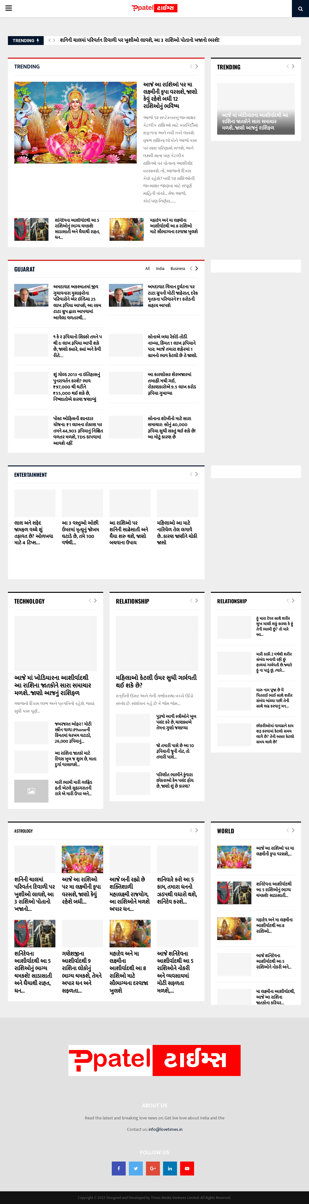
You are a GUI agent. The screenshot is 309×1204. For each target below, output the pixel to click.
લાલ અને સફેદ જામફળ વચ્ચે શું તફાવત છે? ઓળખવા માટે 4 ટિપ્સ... (33, 533)
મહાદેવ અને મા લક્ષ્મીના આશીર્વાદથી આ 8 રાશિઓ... (274, 925)
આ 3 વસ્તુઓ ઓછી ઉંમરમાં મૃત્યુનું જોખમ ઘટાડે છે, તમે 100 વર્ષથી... (80, 533)
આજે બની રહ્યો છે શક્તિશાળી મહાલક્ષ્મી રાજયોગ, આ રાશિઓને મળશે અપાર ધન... (130, 894)
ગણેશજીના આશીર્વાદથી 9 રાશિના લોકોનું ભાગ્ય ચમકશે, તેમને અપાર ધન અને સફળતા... (81, 972)
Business (178, 268)
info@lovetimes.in (165, 1129)
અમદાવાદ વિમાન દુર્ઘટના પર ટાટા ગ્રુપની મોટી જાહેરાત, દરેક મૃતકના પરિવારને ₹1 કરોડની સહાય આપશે (173, 296)
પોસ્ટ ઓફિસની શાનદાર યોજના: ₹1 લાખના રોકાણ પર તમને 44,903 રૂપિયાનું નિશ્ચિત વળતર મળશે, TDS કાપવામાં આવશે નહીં (78, 431)
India (160, 268)
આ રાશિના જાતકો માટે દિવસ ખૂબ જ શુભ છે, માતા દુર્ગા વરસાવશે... (75, 759)
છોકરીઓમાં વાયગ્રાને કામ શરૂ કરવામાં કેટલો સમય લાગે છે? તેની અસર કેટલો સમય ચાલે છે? (275, 734)
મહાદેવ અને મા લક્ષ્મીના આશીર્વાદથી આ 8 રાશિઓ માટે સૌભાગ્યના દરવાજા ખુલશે (174, 226)
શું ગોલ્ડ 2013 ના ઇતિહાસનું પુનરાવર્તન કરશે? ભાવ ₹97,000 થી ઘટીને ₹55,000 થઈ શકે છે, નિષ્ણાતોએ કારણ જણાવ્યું (76, 387)
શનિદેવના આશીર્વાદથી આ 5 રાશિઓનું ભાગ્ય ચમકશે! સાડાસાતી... (274, 890)
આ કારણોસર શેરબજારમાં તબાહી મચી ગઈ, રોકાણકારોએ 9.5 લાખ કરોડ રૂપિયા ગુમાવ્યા (172, 384)
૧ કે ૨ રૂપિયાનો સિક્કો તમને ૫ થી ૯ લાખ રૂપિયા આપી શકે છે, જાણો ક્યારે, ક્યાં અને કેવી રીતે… (77, 346)
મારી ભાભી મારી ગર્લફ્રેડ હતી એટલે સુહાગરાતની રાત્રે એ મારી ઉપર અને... (73, 788)
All (147, 268)
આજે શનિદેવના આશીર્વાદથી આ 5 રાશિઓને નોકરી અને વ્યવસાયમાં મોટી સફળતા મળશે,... (175, 972)
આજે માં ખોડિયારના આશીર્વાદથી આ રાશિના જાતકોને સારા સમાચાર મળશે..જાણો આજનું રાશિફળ (255, 121)
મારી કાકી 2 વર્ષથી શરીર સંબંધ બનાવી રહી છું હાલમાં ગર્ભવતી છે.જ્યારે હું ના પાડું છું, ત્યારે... (274, 662)
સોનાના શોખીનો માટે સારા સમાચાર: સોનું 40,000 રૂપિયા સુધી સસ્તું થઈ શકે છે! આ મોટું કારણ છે (172, 428)
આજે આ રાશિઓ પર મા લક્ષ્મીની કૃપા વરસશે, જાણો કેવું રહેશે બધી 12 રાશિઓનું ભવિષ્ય (170, 95)
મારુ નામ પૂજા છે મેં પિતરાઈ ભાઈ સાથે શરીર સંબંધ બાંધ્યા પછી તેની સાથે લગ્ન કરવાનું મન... (274, 698)
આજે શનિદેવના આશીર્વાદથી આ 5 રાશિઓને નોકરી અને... (273, 961)
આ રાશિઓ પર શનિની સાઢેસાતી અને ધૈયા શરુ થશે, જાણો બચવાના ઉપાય (129, 533)
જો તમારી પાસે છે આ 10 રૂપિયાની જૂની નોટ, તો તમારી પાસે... (175, 751)
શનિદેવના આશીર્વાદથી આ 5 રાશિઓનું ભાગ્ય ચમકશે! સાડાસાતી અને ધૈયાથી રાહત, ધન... (77, 229)
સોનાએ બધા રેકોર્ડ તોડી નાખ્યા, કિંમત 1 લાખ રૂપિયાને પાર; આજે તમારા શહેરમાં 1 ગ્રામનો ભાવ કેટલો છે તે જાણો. (173, 346)
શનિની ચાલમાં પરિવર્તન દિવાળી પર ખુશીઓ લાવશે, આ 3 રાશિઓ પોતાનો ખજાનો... (34, 894)
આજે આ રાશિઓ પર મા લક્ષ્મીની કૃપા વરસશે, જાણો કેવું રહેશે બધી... (81, 891)
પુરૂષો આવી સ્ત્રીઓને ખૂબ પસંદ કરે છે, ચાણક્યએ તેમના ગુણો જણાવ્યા (176, 722)
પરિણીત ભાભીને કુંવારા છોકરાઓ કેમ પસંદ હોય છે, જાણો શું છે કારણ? (175, 780)
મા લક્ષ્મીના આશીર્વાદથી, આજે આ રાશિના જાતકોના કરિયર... (275, 997)
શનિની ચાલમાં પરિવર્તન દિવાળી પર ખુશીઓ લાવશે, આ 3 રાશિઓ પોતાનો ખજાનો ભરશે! (139, 40)
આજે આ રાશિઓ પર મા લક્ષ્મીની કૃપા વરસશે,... (275, 851)
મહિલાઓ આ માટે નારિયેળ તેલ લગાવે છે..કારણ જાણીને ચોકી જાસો (177, 533)
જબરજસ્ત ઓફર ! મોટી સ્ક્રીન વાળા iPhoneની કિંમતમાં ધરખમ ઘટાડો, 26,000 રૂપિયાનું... (73, 732)
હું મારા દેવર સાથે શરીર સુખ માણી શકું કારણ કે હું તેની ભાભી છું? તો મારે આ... (274, 626)
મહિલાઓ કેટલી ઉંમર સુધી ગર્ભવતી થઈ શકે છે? (156, 682)
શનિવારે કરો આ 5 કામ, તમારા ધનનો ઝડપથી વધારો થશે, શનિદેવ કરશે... (177, 891)
